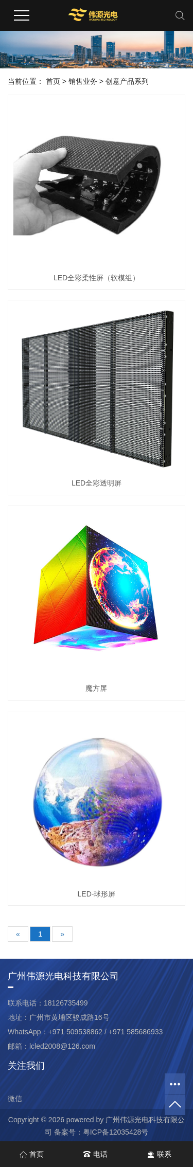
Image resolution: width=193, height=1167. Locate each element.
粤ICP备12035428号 (116, 1132)
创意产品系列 (127, 81)
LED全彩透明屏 (96, 483)
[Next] (62, 934)
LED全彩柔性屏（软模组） (96, 278)
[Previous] (18, 934)
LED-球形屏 (97, 894)
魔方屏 (96, 688)
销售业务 (82, 81)
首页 (53, 81)
